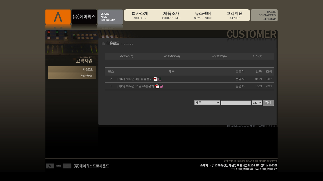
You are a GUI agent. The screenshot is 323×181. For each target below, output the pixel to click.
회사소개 (139, 15)
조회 (269, 71)
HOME (271, 11)
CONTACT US (267, 15)
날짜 (259, 71)
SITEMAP (269, 18)
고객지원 (234, 15)
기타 (256, 56)
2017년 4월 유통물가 (139, 79)
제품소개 (171, 15)
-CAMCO (170, 56)
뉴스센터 (203, 15)
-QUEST (217, 56)
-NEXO (124, 56)
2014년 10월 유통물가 (139, 86)
